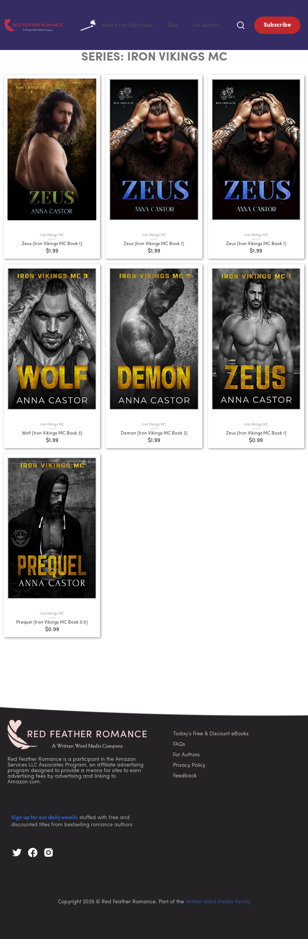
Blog (188, 24)
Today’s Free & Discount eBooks (211, 732)
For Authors (211, 24)
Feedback (185, 774)
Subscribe (277, 24)
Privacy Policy (189, 764)
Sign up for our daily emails (44, 816)
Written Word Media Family (217, 901)
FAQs (179, 743)
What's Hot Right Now (142, 24)
